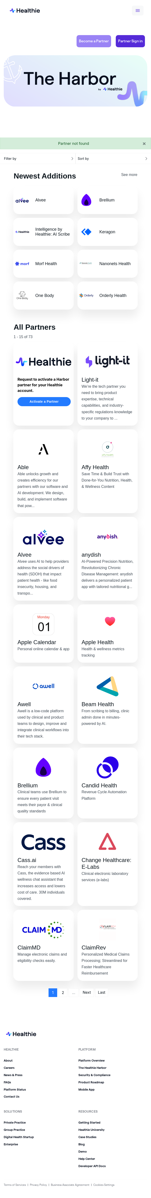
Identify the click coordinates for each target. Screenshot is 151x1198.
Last (101, 992)
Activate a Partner (44, 401)
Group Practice (14, 1129)
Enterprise (11, 1144)
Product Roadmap (91, 1082)
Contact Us (11, 1096)
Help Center (86, 1158)
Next (87, 992)
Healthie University (91, 1129)
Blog (81, 1144)
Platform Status (15, 1089)
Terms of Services (15, 1184)
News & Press (13, 1075)
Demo (82, 1151)
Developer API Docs (92, 1166)
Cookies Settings (103, 1184)
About (8, 1060)
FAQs (7, 1082)
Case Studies (87, 1137)
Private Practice (15, 1122)
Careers (9, 1067)
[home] (21, 10)
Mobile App (86, 1089)
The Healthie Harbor (92, 1067)
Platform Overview (91, 1060)
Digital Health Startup (19, 1137)
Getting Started (89, 1122)
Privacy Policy (38, 1184)
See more (129, 175)
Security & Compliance (94, 1075)
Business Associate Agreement (70, 1184)
